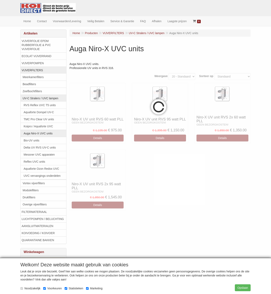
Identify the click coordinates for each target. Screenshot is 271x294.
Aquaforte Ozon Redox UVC (41, 168)
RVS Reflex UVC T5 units (40, 105)
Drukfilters (29, 197)
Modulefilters (31, 190)
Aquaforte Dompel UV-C (39, 112)
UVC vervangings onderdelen (42, 175)
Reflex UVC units (34, 161)
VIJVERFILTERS (32, 70)
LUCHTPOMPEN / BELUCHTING (43, 219)
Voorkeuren (52, 288)
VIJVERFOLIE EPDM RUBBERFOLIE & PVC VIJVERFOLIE (36, 45)
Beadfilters (29, 84)
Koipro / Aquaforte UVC (38, 126)
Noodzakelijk (30, 288)
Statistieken (74, 288)
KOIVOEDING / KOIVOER (38, 233)
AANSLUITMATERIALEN (37, 226)
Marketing (94, 288)
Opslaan (242, 287)
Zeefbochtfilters (32, 91)
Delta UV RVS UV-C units (40, 147)
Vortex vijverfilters (34, 183)
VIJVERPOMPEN (33, 63)
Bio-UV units (31, 140)
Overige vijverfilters (35, 204)
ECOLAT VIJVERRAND (36, 56)
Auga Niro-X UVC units (38, 133)
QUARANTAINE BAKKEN (38, 240)
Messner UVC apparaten (39, 154)
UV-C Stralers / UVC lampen (40, 98)
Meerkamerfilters (33, 77)
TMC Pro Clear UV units (39, 119)
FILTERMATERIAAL (34, 211)
